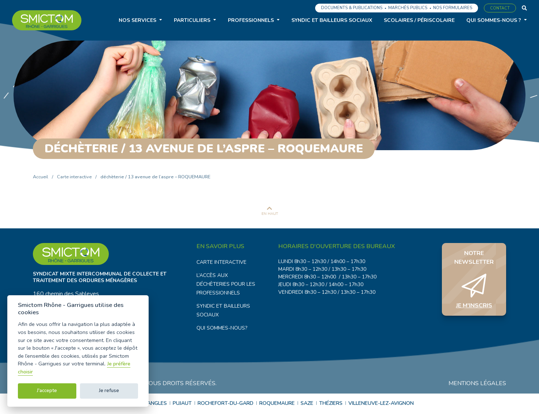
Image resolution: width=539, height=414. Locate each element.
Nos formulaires (452, 8)
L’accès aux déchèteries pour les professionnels (225, 284)
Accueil (40, 177)
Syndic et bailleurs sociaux (331, 20)
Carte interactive (74, 177)
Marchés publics (407, 8)
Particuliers (192, 20)
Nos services (137, 20)
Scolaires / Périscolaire (419, 20)
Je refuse (109, 390)
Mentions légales (477, 384)
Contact (500, 8)
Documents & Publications (351, 8)
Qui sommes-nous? (221, 327)
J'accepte (47, 390)
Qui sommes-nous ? (493, 20)
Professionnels (251, 20)
